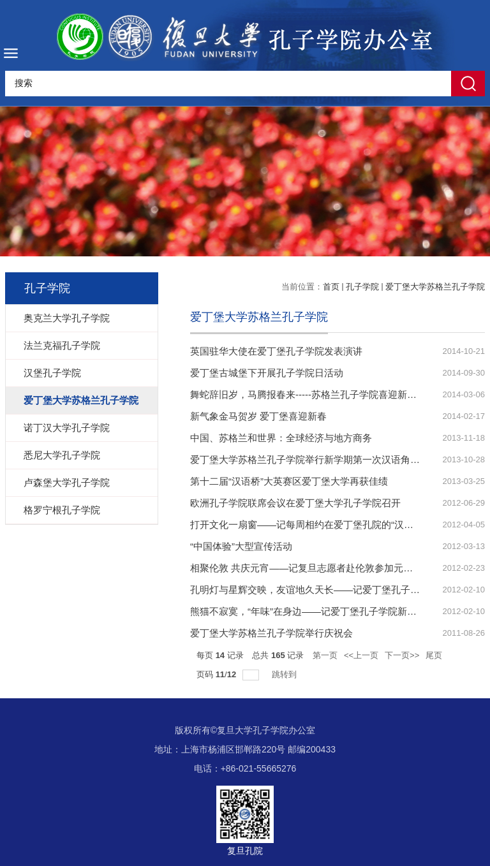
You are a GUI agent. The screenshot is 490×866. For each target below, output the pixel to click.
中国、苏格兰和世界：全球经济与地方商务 (281, 437)
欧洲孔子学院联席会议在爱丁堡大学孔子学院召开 (295, 502)
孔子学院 (362, 286)
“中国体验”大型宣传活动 (241, 546)
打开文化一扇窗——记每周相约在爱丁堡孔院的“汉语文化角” (317, 524)
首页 (331, 286)
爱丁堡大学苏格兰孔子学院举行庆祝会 (271, 632)
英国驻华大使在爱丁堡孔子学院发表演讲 (276, 351)
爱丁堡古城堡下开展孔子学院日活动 (266, 372)
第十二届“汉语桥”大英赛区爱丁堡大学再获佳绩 (289, 481)
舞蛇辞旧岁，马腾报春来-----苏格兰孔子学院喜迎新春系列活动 (322, 394)
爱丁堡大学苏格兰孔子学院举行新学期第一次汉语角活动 (309, 459)
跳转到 (285, 674)
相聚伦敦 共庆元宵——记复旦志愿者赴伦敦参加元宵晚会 (311, 567)
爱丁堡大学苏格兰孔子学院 (435, 286)
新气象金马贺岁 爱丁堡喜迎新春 (258, 416)
